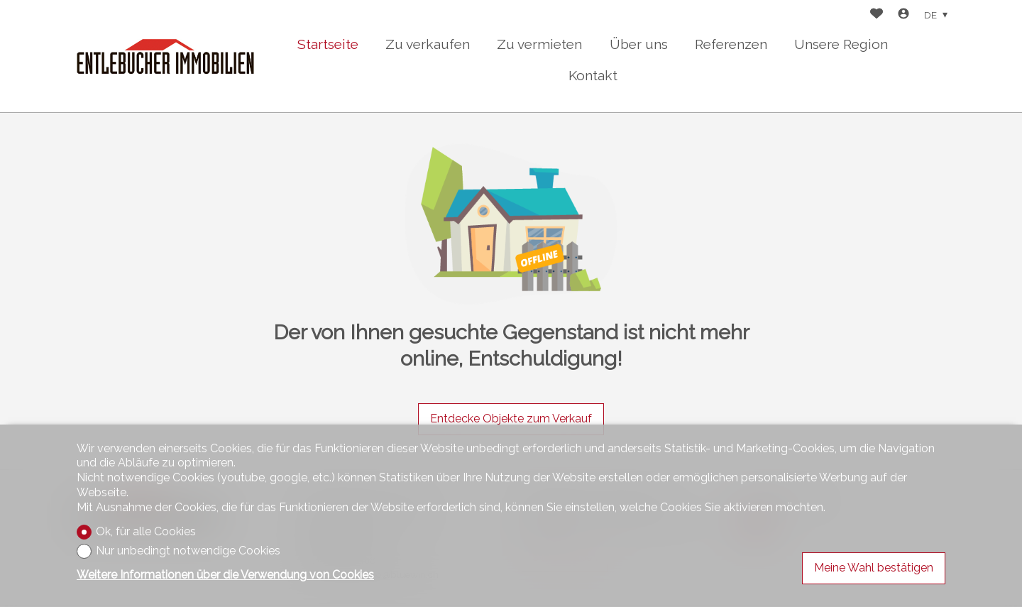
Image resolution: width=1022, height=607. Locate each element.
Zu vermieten (539, 44)
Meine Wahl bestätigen (873, 567)
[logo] (165, 56)
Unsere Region (841, 44)
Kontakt (592, 75)
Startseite (327, 44)
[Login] (903, 15)
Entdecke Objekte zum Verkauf (511, 418)
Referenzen (731, 44)
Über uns (639, 44)
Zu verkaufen (427, 44)
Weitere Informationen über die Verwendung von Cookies (225, 574)
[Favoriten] (876, 15)
